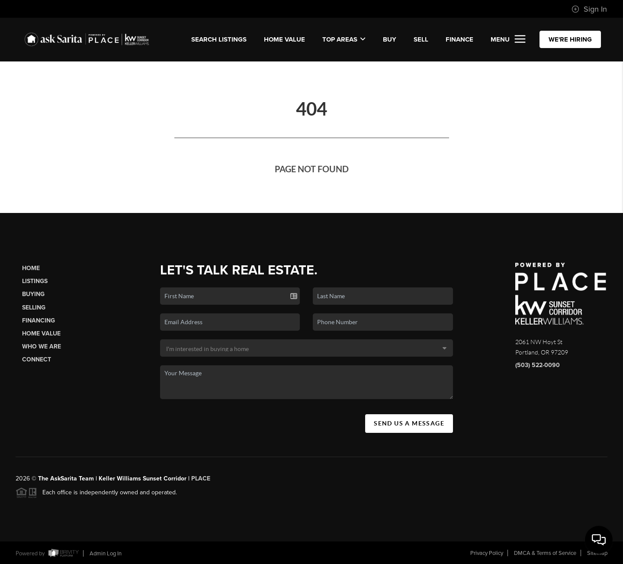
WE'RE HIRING (570, 39)
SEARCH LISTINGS (219, 39)
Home (31, 268)
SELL (421, 39)
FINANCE (459, 39)
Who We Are (41, 346)
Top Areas (344, 39)
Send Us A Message (409, 423)
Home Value (284, 39)
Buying (33, 294)
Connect (36, 359)
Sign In (589, 9)
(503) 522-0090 (537, 365)
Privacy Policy (486, 553)
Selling (33, 307)
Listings (35, 281)
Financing (38, 320)
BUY (389, 39)
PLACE (200, 481)
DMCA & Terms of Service (545, 553)
